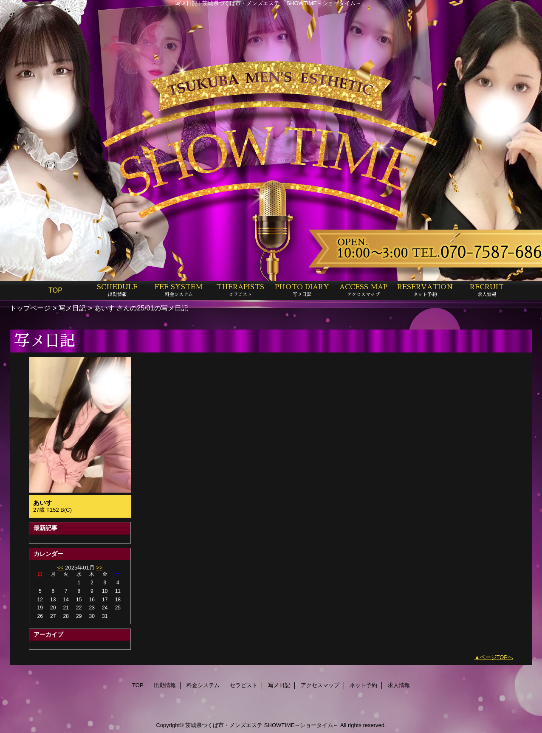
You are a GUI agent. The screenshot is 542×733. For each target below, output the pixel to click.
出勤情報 (165, 685)
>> (99, 567)
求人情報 (399, 685)
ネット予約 (363, 685)
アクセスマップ (320, 685)
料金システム (203, 685)
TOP (55, 290)
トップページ (30, 308)
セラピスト (243, 685)
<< (60, 567)
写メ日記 (72, 308)
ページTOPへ (497, 657)
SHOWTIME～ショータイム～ (301, 725)
